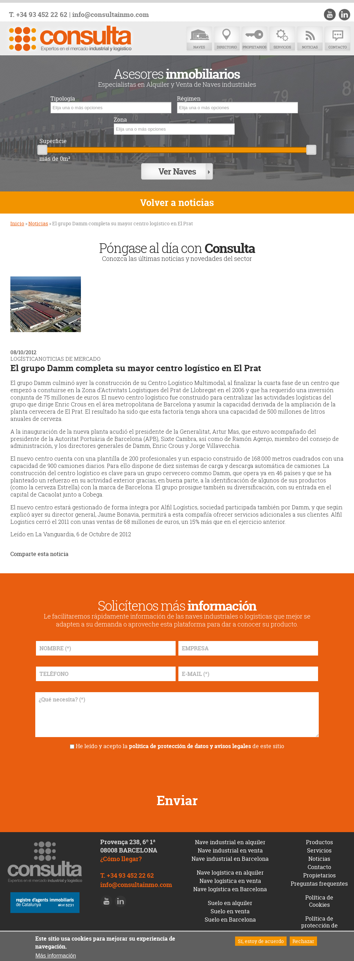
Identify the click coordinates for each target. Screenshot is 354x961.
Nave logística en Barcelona (230, 888)
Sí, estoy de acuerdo (261, 941)
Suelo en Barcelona (230, 919)
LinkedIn (344, 14)
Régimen (189, 98)
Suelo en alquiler (230, 902)
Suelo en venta (230, 910)
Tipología (62, 98)
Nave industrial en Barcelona (230, 858)
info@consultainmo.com (110, 14)
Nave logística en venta (230, 880)
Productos (319, 841)
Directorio (227, 38)
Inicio (17, 223)
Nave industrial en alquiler (230, 841)
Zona (120, 119)
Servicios (282, 38)
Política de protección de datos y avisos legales (319, 928)
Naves (199, 38)
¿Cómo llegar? (121, 858)
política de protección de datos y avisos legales (190, 745)
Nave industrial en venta (230, 850)
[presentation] (177, 768)
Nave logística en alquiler (230, 872)
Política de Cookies (319, 900)
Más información (55, 956)
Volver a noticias (177, 202)
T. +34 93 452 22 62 (38, 14)
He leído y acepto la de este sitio (180, 745)
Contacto (337, 38)
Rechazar (303, 941)
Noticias (310, 38)
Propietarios (254, 38)
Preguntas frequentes (319, 883)
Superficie (53, 141)
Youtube (330, 14)
